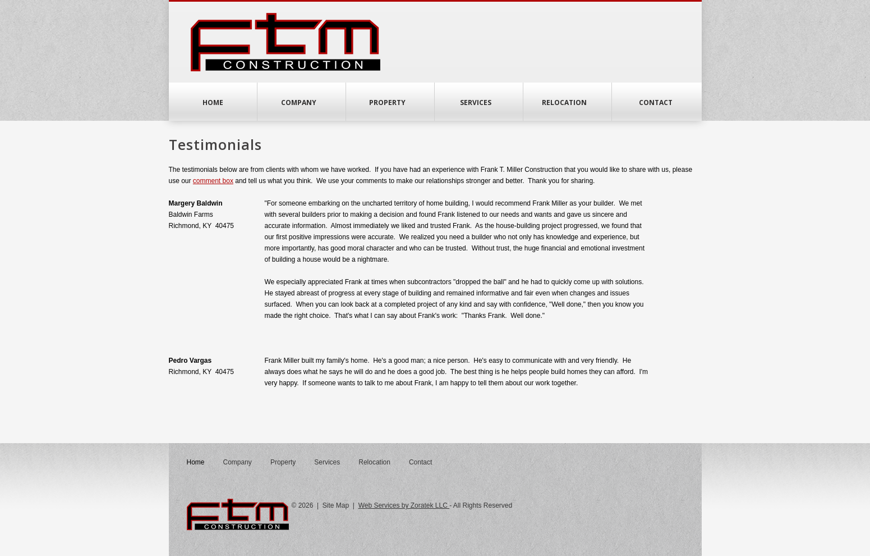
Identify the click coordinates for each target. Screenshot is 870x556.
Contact (656, 102)
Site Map (336, 505)
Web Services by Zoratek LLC (404, 505)
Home (212, 102)
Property (390, 102)
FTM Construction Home (285, 42)
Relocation (567, 102)
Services (478, 102)
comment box (213, 181)
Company (301, 102)
